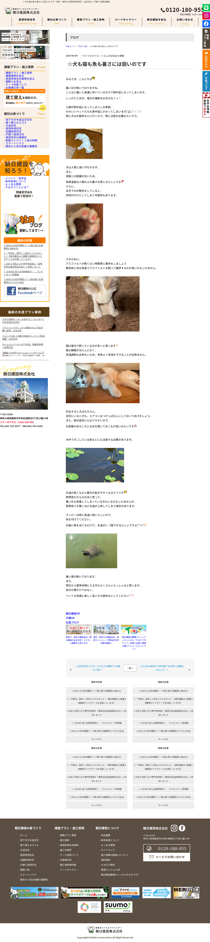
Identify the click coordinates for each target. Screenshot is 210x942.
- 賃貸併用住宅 (12, 186)
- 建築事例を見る (13, 84)
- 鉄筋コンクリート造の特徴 (19, 222)
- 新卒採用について (14, 285)
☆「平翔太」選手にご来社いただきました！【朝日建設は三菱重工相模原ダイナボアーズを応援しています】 (96, 700)
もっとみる (97, 739)
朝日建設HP (73, 613)
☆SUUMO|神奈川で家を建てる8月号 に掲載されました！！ (162, 668)
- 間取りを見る (12, 102)
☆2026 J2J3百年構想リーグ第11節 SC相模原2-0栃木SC (96, 690)
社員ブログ (72, 622)
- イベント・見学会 (14, 277)
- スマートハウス (13, 231)
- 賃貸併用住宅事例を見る (18, 93)
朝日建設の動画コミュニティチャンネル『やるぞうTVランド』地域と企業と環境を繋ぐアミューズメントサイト (134, 643)
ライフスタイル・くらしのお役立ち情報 (103, 55)
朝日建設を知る (157, 21)
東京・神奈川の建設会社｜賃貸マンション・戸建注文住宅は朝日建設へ (106, 640)
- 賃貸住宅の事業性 (14, 213)
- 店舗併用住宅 (12, 195)
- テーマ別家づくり (14, 111)
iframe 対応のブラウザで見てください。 (23, 481)
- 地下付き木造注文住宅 (17, 158)
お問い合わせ (185, 22)
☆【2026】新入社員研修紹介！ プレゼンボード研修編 (97, 722)
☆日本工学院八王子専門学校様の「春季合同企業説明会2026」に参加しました (97, 712)
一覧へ (130, 668)
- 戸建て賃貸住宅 (13, 204)
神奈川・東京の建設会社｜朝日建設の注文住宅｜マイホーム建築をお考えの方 (79, 640)
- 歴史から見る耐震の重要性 (19, 240)
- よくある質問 (12, 293)
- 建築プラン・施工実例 (17, 75)
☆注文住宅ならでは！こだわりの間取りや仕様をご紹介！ (98, 668)
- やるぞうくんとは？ (15, 301)
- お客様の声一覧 (13, 120)
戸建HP (70, 618)
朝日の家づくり (57, 21)
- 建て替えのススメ (14, 167)
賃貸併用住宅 (27, 22)
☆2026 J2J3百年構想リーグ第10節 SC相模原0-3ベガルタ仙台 (96, 730)
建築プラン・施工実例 (91, 21)
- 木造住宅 (9, 177)
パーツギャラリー (126, 22)
